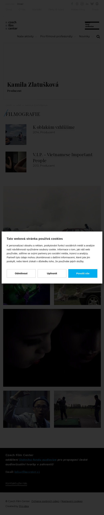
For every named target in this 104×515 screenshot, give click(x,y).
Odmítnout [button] (21, 273)
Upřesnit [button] (52, 273)
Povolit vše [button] (82, 273)
